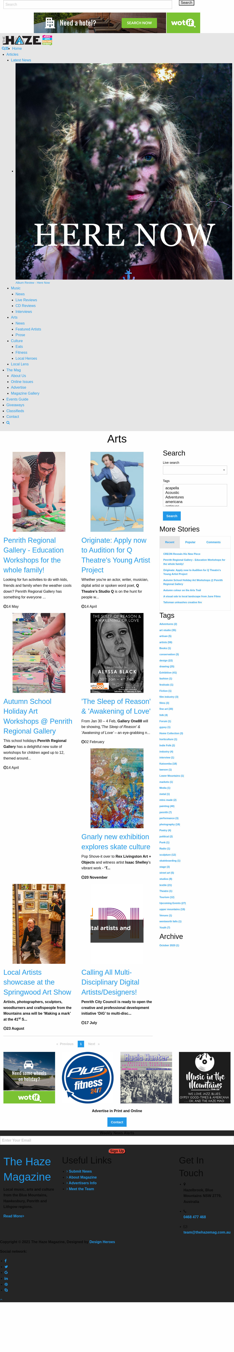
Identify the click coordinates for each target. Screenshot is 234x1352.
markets (166, 782)
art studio (168, 630)
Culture (17, 341)
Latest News (21, 60)
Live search (195, 467)
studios (166, 879)
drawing (167, 666)
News (20, 294)
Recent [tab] (169, 542)
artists (166, 642)
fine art (166, 708)
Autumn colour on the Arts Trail (182, 590)
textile (166, 885)
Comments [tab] (213, 542)
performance (169, 818)
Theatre (166, 891)
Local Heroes (26, 358)
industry (166, 751)
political (166, 836)
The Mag (13, 370)
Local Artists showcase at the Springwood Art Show (37, 1022)
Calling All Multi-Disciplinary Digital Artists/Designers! (110, 1022)
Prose (20, 335)
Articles (12, 54)
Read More (13, 1266)
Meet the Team (80, 1239)
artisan (166, 636)
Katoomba (168, 763)
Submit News (79, 1221)
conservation (169, 654)
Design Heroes (102, 1292)
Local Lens (20, 364)
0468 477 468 (194, 1267)
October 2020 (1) (169, 945)
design (166, 660)
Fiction (166, 690)
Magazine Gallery (25, 393)
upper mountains (172, 909)
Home (17, 48)
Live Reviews (26, 300)
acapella (193, 488)
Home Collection (171, 733)
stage (165, 866)
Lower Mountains (172, 775)
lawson (166, 769)
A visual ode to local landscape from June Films (192, 596)
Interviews (24, 312)
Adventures (193, 497)
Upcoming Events (173, 903)
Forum (165, 721)
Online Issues (22, 382)
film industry (169, 696)
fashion (166, 678)
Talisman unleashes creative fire (182, 602)
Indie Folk (167, 745)
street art (167, 872)
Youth (165, 927)
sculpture (168, 854)
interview (167, 757)
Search (171, 516)
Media (165, 787)
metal (165, 794)
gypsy (165, 727)
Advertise (18, 387)
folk (164, 715)
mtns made (168, 800)
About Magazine (81, 1227)
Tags (195, 492)
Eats (19, 346)
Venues (166, 915)
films (164, 703)
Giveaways (15, 405)
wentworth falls (171, 921)
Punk (164, 842)
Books (165, 648)
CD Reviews (26, 306)
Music (16, 288)
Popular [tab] (190, 542)
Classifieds (15, 411)
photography (170, 824)
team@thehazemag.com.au (207, 1282)
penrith (166, 812)
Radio (165, 848)
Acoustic (193, 493)
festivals (166, 684)
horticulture (168, 739)
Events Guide (17, 399)
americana (193, 502)
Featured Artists (28, 329)
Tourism (167, 897)
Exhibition (168, 672)
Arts (14, 317)
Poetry (165, 830)
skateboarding (170, 860)
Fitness (21, 352)
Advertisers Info (81, 1233)
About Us (18, 376)
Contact (12, 417)
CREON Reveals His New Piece (181, 554)
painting (167, 806)
